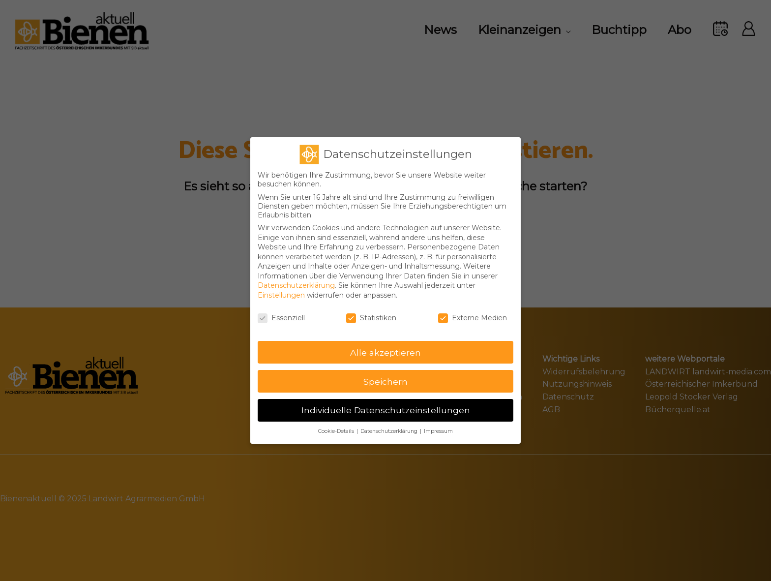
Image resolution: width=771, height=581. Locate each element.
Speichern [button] (385, 375)
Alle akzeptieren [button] (385, 346)
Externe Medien (472, 311)
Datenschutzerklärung (296, 279)
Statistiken (371, 311)
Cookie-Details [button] (337, 425)
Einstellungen (281, 288)
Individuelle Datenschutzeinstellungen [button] (385, 404)
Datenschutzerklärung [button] (389, 425)
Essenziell (281, 311)
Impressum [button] (438, 425)
